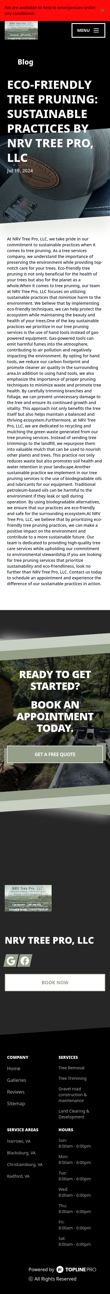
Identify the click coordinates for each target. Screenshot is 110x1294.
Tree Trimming (73, 1078)
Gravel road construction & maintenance (73, 1094)
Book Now (55, 982)
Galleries (16, 1080)
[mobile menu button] (88, 30)
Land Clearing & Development (74, 1114)
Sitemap (16, 1103)
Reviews (16, 1092)
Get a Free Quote (55, 754)
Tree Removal (71, 1067)
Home (14, 1068)
